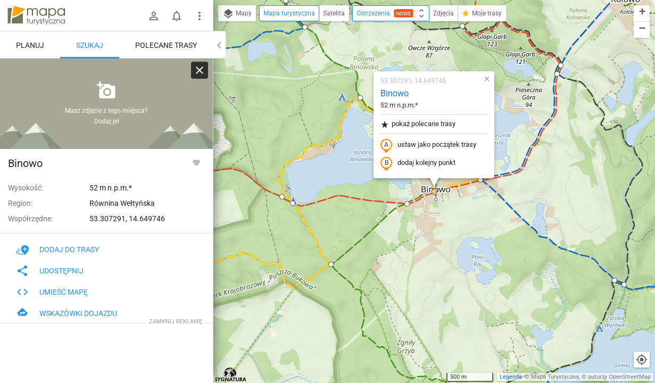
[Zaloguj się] (153, 15)
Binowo (394, 93)
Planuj (30, 45)
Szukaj (89, 45)
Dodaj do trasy (57, 249)
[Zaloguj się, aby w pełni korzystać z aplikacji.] (196, 162)
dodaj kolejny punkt (417, 163)
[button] (305, 27)
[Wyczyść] (199, 70)
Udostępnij (50, 270)
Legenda (511, 376)
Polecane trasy (166, 45)
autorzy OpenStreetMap (619, 376)
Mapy (237, 14)
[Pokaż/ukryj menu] (199, 15)
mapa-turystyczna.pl (36, 15)
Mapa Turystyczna (555, 376)
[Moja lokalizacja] (642, 360)
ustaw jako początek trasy (428, 145)
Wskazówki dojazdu (66, 313)
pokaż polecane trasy (417, 124)
